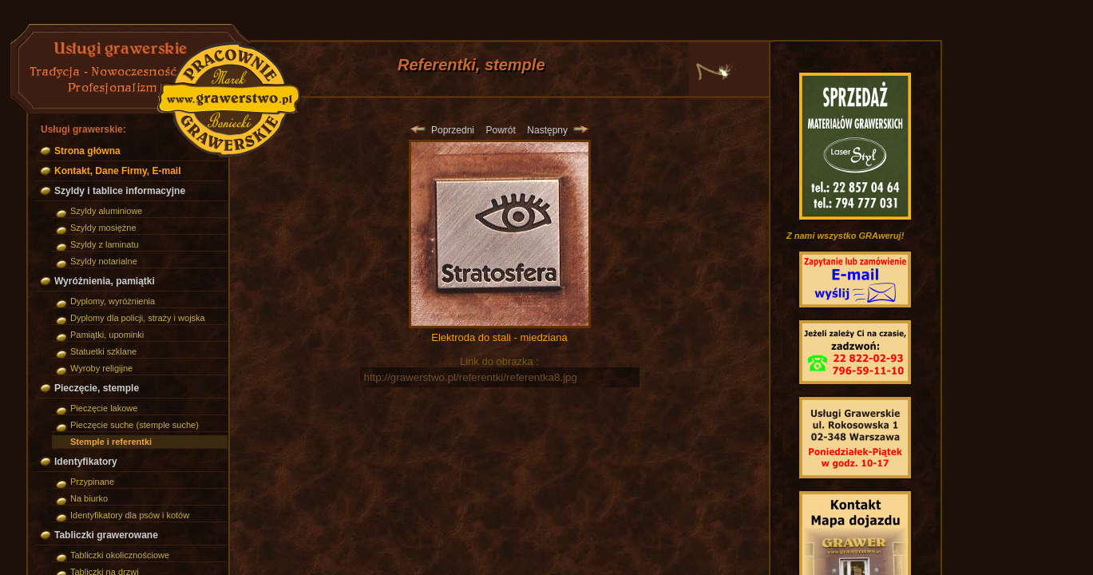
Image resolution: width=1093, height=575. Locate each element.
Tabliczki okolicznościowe (119, 555)
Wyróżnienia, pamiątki (104, 281)
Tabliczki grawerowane (106, 535)
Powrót (500, 130)
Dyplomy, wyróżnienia (112, 301)
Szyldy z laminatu (104, 244)
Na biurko (89, 498)
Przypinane (92, 481)
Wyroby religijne (101, 368)
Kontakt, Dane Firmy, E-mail (117, 170)
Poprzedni (442, 130)
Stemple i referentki (111, 441)
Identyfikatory (85, 461)
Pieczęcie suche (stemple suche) (134, 425)
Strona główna (87, 151)
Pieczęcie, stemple (96, 388)
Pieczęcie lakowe (103, 408)
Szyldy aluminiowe (106, 211)
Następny (557, 130)
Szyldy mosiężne (103, 227)
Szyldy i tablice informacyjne (119, 190)
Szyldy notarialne (103, 261)
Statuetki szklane (103, 351)
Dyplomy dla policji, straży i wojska (137, 318)
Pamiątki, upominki (107, 334)
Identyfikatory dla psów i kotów (129, 515)
